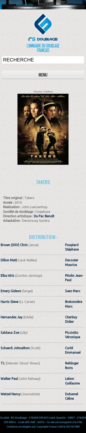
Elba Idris (7, 275)
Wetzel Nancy (11, 394)
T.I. (3, 363)
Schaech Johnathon (15, 348)
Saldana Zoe (10, 332)
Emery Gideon (11, 291)
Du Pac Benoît (44, 216)
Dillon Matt (9, 260)
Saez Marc (72, 291)
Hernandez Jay (11, 317)
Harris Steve (9, 302)
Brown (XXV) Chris (14, 245)
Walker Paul (9, 378)
